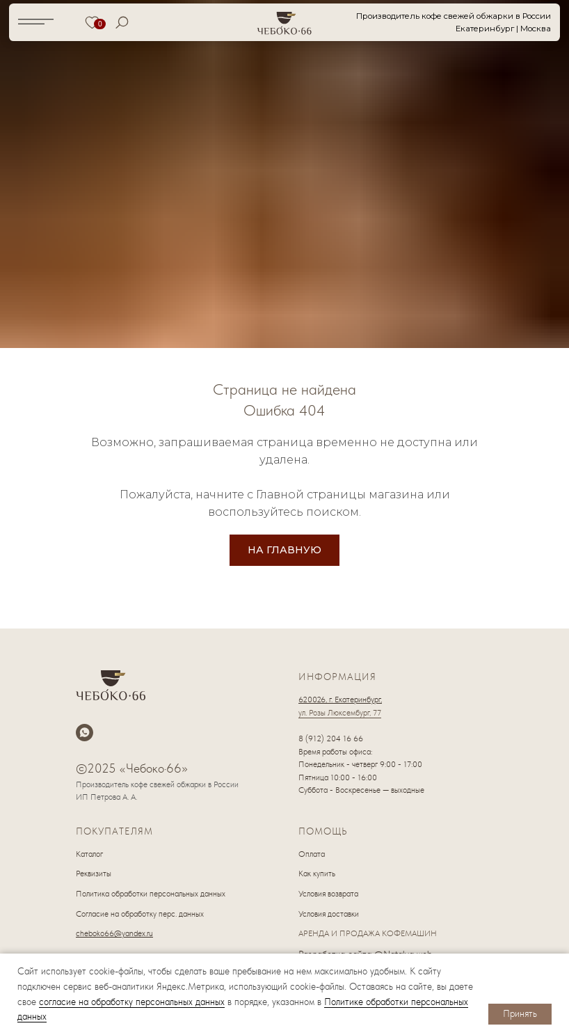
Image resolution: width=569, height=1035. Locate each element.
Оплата (311, 854)
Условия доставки (328, 914)
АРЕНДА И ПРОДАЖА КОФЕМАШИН (367, 933)
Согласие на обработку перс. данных (140, 914)
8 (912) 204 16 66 (330, 738)
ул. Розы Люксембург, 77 (339, 713)
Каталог (89, 854)
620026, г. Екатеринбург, (340, 699)
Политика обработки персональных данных (150, 894)
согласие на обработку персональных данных (132, 1001)
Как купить (316, 873)
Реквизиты (93, 873)
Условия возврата (328, 894)
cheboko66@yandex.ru (114, 933)
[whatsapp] (84, 732)
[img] (284, 23)
